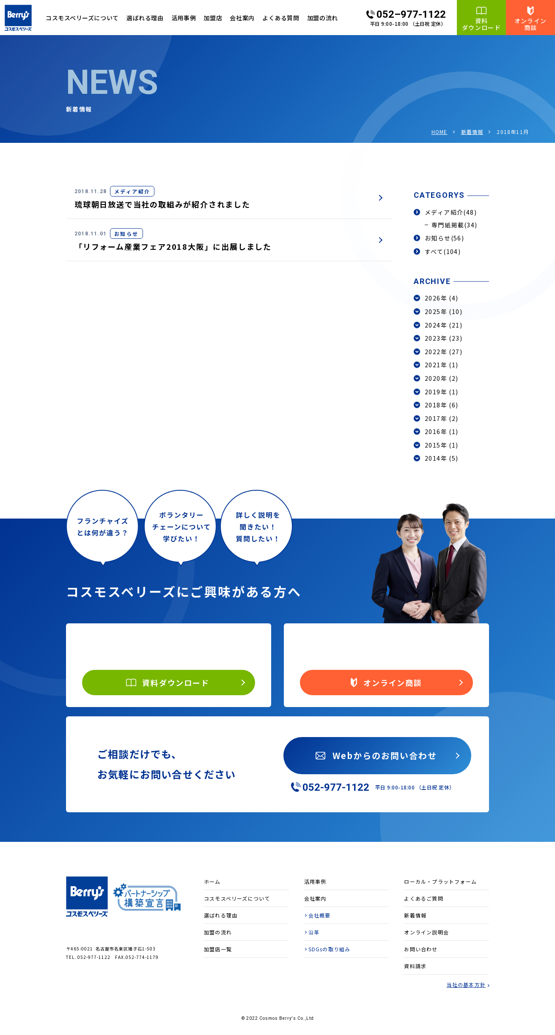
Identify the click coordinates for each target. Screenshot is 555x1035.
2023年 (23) (443, 338)
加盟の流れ (322, 18)
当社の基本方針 (466, 984)
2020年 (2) (442, 378)
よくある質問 (280, 18)
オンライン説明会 (426, 932)
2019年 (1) (442, 392)
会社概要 (319, 915)
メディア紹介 (451, 212)
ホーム (212, 881)
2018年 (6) (442, 405)
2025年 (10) (443, 311)
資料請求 (415, 965)
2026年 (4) (442, 298)
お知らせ (444, 238)
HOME (439, 131)
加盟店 (212, 18)
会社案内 (242, 18)
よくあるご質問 (423, 898)
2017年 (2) (442, 418)
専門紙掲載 (454, 225)
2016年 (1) (442, 431)
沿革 (313, 932)
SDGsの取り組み (329, 949)
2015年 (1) (442, 445)
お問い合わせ (420, 949)
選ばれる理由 (144, 18)
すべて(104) (443, 251)
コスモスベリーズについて (237, 898)
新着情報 (472, 131)
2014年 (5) (442, 458)
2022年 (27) (443, 351)
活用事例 (183, 18)
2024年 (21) (443, 325)
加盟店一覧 (218, 949)
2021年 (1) (442, 364)
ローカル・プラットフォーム (440, 881)
